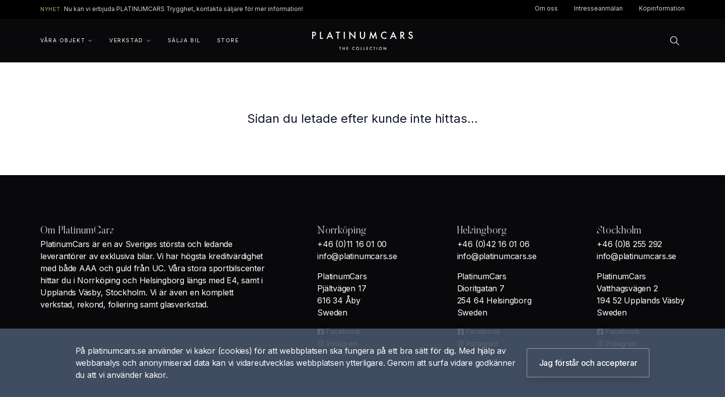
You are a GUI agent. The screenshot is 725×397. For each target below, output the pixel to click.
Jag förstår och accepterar (588, 363)
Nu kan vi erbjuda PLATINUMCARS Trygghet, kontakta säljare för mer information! (183, 9)
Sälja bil (184, 40)
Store (228, 40)
